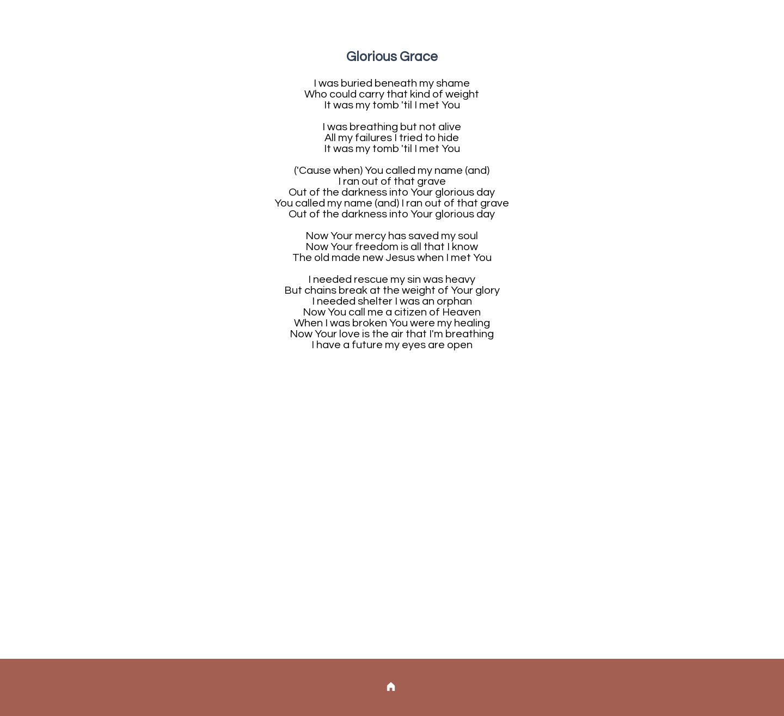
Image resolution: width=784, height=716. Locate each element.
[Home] (390, 686)
